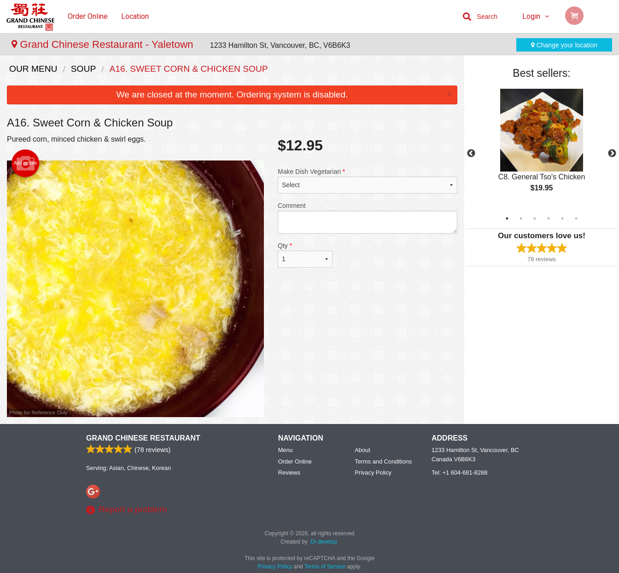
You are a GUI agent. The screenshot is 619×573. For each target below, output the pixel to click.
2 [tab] (521, 218)
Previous (471, 153)
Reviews (289, 472)
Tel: (459, 472)
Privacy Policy (373, 472)
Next (612, 153)
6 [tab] (576, 218)
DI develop (323, 542)
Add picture (25, 163)
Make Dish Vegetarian (367, 181)
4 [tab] (548, 218)
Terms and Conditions (383, 461)
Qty (305, 255)
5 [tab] (562, 218)
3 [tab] (534, 218)
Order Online (88, 16)
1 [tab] (507, 218)
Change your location (564, 45)
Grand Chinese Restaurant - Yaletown (104, 44)
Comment (367, 218)
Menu (285, 450)
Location (135, 16)
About (362, 450)
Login (531, 16)
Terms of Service (324, 566)
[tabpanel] (541, 148)
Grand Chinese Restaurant (143, 438)
